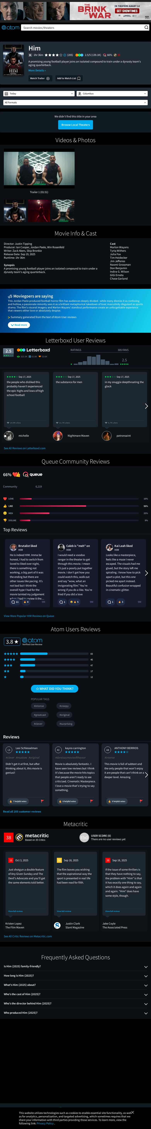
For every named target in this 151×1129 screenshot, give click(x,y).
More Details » (37, 70)
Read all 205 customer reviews (22, 811)
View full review (15, 911)
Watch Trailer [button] (39, 78)
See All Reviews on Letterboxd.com (24, 448)
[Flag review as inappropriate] (43, 801)
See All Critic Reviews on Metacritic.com (28, 936)
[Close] (132, 1112)
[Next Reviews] (146, 406)
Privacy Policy (45, 1123)
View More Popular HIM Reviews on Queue (29, 616)
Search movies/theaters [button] (85, 28)
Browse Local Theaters (75, 125)
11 (15, 602)
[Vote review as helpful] (18, 801)
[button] (39, 94)
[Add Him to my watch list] (69, 78)
